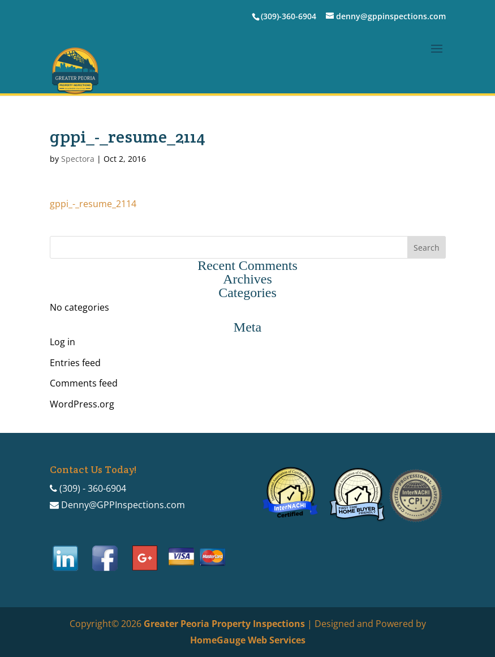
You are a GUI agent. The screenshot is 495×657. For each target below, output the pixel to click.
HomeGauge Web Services (247, 640)
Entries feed (75, 363)
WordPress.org (82, 404)
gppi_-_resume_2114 (93, 203)
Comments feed (84, 383)
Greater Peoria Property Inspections (224, 623)
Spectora (77, 158)
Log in (62, 342)
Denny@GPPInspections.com (123, 505)
